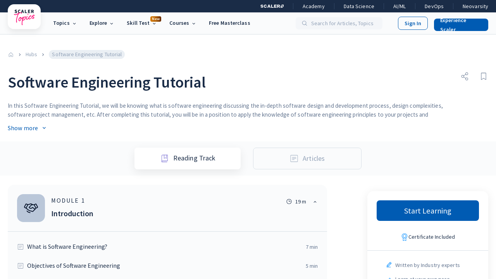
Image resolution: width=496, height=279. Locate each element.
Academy (314, 6)
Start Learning (427, 209)
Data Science (359, 6)
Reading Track (187, 157)
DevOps (434, 6)
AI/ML (399, 6)
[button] (458, 23)
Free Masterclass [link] (229, 22)
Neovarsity (475, 6)
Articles (308, 157)
